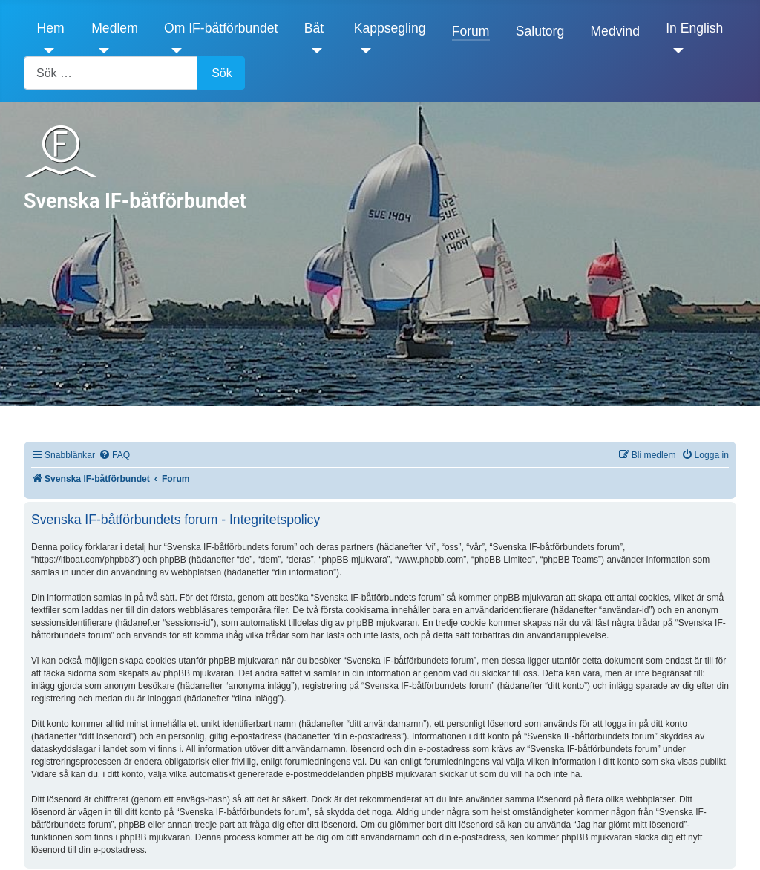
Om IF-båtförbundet (221, 28)
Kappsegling (390, 28)
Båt (314, 28)
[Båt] (313, 50)
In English (694, 28)
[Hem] (46, 50)
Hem (51, 28)
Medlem (114, 28)
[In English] (675, 50)
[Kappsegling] (363, 50)
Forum (471, 31)
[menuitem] (114, 455)
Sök (222, 73)
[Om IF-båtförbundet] (173, 50)
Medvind (615, 31)
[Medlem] (100, 50)
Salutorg (540, 31)
